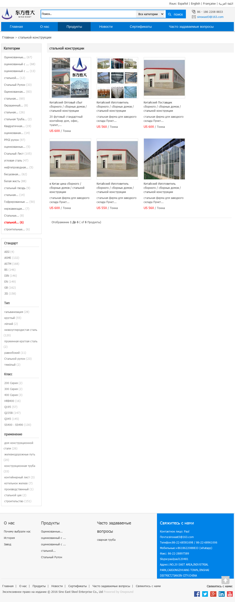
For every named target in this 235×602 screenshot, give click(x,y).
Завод (7, 544)
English (195, 3)
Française (209, 3)
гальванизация (13, 311)
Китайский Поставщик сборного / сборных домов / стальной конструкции (162, 106)
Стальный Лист (18, 153)
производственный (16, 489)
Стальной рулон (14, 358)
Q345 (7, 418)
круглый (9, 317)
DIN (6, 275)
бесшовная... (15, 174)
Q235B (8, 412)
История (9, 537)
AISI (6, 251)
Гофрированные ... (19, 201)
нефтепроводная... (18, 167)
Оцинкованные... (18, 57)
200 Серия (11, 383)
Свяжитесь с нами (24, 36)
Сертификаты (141, 26)
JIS (6, 293)
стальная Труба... (18, 119)
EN (6, 281)
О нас (44, 26)
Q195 (7, 406)
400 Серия (11, 394)
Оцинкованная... (18, 91)
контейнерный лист (17, 477)
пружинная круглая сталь (20, 341)
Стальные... (14, 215)
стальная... (14, 98)
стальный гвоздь (17, 188)
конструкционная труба (19, 465)
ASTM (7, 263)
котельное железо (16, 483)
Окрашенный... (16, 105)
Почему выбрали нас (17, 531)
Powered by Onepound (118, 592)
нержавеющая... (16, 208)
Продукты (74, 26)
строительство (13, 501)
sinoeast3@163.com (210, 17)
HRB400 (9, 400)
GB (6, 287)
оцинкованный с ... (19, 64)
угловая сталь (16, 160)
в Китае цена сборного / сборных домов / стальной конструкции (67, 187)
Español (183, 3)
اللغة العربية (226, 3)
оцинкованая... (17, 132)
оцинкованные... (17, 146)
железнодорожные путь (19, 454)
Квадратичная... (17, 126)
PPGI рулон (14, 139)
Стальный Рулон (18, 84)
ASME (7, 257)
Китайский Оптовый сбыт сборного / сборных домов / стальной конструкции (68, 106)
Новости (105, 26)
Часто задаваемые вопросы (191, 26)
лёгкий (8, 323)
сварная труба (106, 539)
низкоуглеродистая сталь (20, 329)
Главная (16, 26)
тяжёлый (10, 364)
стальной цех (13, 495)
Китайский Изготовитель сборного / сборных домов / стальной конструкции (115, 106)
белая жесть (15, 181)
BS (6, 269)
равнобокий (12, 352)
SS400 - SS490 (13, 424)
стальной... (14, 77)
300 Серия (11, 388)
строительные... (17, 229)
